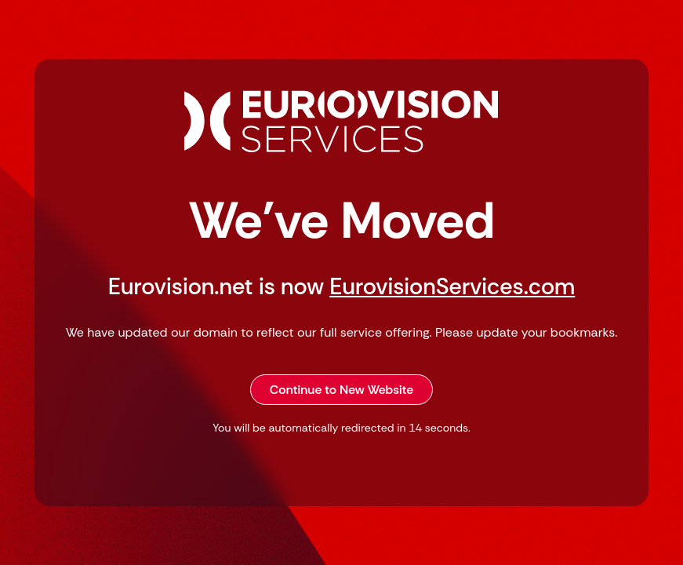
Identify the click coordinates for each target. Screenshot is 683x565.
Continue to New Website (342, 389)
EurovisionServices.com (452, 286)
